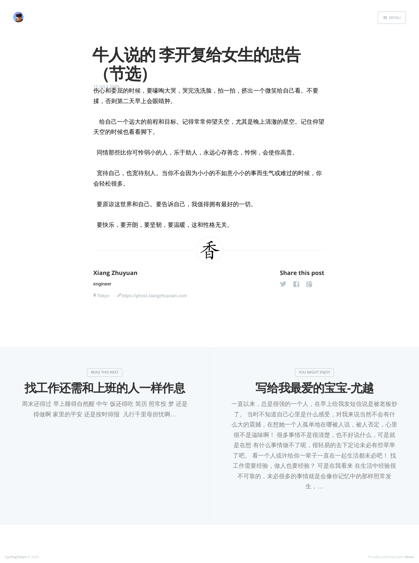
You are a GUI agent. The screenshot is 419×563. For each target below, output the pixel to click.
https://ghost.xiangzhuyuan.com (154, 295)
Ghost (409, 556)
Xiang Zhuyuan (115, 273)
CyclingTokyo (16, 556)
